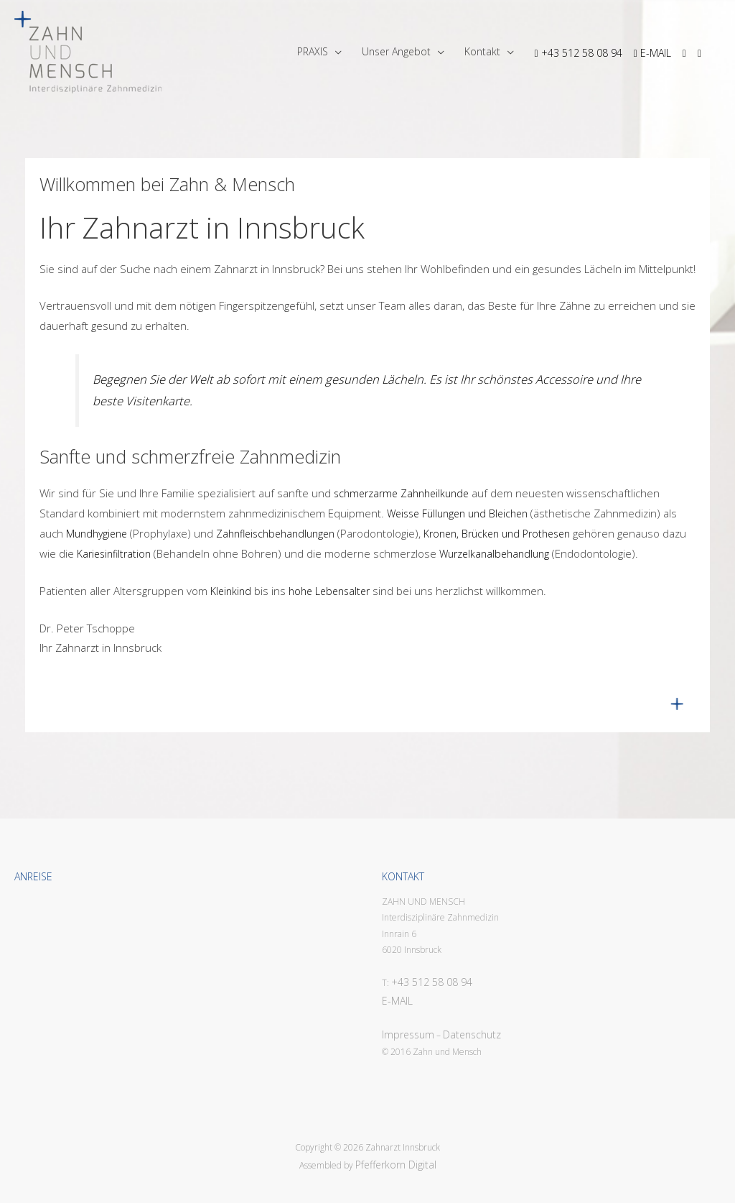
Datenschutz (472, 1034)
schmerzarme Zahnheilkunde (400, 493)
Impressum (408, 1034)
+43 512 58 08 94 (431, 982)
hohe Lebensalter (329, 591)
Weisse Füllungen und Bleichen (457, 513)
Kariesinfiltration (114, 554)
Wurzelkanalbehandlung (494, 554)
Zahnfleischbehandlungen (275, 533)
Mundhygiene (96, 533)
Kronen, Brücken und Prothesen (496, 533)
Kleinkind (230, 591)
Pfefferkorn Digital (395, 1164)
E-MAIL (397, 1001)
